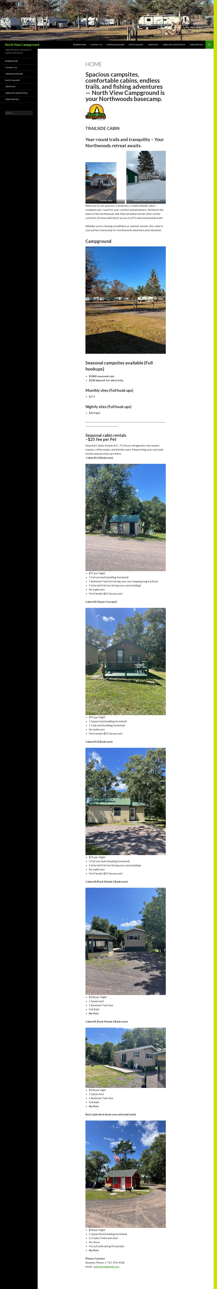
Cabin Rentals (196, 44)
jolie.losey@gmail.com (106, 1266)
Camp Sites (153, 44)
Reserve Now (79, 44)
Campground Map (115, 44)
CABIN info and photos (174, 44)
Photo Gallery (136, 44)
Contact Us (96, 44)
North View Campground (22, 45)
